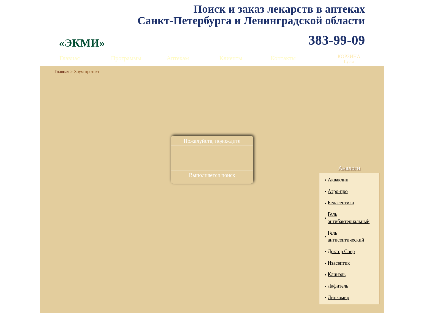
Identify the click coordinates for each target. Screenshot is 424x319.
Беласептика (341, 202)
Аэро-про (337, 191)
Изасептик (339, 263)
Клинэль (337, 274)
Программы (126, 58)
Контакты (283, 58)
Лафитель (338, 286)
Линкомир (338, 297)
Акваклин (338, 180)
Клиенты (230, 58)
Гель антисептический (346, 236)
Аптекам (178, 58)
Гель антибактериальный (348, 217)
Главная (69, 58)
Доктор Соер (341, 251)
